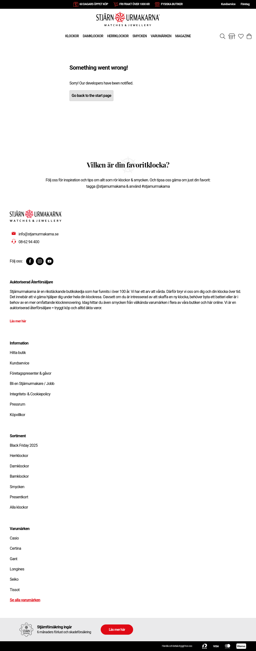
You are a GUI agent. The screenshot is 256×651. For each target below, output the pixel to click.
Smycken (17, 486)
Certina (15, 548)
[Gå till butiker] (231, 36)
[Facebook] (30, 261)
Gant (13, 559)
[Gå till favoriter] (241, 36)
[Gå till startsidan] (128, 18)
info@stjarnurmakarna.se (39, 234)
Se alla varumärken (25, 600)
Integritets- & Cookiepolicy (30, 394)
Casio (14, 538)
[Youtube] (49, 261)
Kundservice (228, 4)
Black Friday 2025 (24, 445)
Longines (17, 569)
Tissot (15, 589)
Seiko (14, 579)
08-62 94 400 (29, 242)
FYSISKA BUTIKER (172, 4)
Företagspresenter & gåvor (30, 373)
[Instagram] (40, 261)
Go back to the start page (91, 95)
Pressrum (17, 404)
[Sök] (222, 36)
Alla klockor (19, 507)
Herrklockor (19, 455)
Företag (245, 4)
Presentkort (19, 497)
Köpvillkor (17, 414)
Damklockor (19, 466)
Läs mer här (18, 321)
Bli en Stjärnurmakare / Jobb (32, 383)
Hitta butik (18, 352)
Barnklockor (19, 476)
